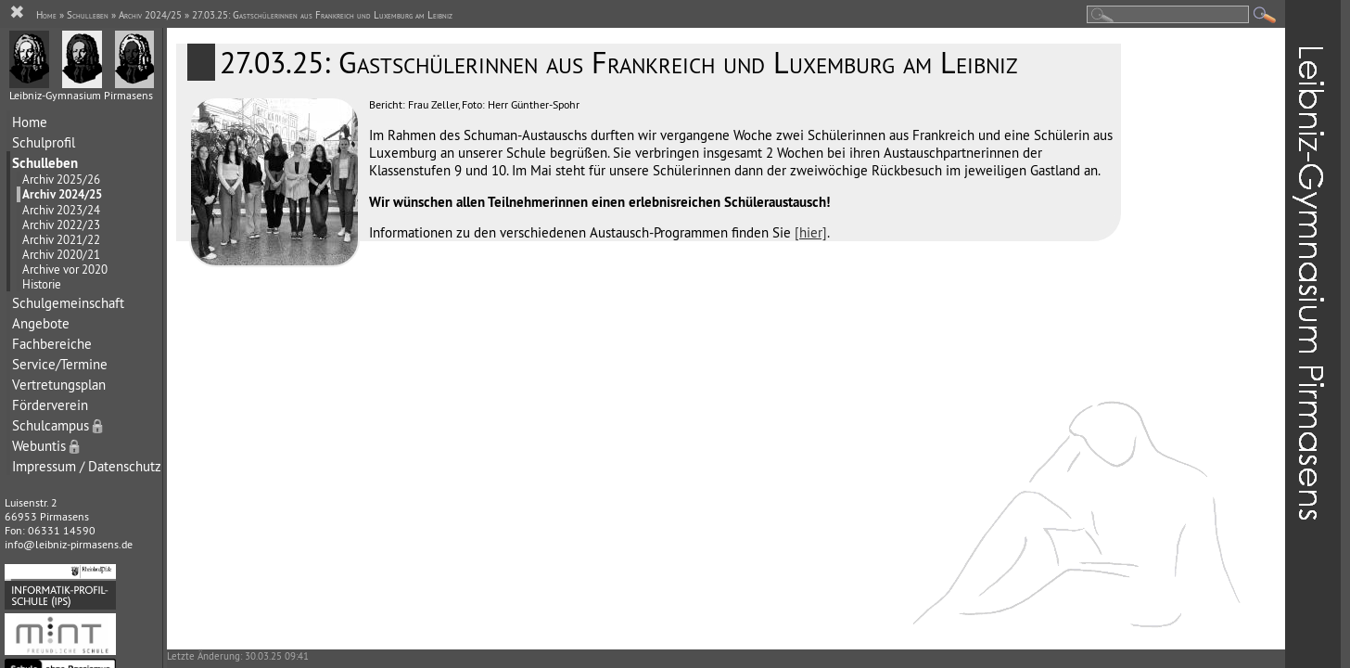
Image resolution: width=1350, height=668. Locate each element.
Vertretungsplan (59, 384)
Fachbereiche (52, 344)
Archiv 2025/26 (61, 179)
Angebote (41, 323)
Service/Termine (60, 364)
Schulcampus (59, 425)
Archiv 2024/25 (62, 194)
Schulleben (45, 163)
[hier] (811, 232)
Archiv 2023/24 (61, 209)
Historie (41, 283)
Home (29, 122)
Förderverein (50, 405)
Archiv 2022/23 (61, 224)
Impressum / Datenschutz (86, 466)
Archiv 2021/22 (61, 239)
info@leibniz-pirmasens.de (69, 544)
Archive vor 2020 (65, 269)
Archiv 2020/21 (61, 254)
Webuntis (47, 446)
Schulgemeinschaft (68, 303)
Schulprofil (43, 142)
